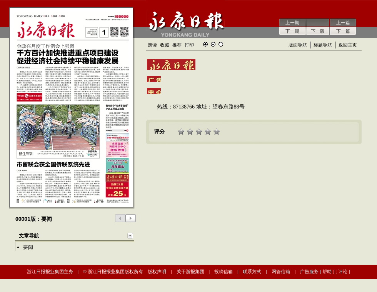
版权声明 (157, 271)
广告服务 (309, 271)
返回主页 (348, 45)
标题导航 (323, 45)
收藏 (164, 45)
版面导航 (298, 45)
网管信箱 (281, 271)
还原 (221, 44)
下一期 (292, 31)
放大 (205, 44)
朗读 (152, 45)
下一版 (318, 31)
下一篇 (343, 31)
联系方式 (252, 271)
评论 (342, 271)
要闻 (28, 247)
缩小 (213, 44)
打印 (189, 45)
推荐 (177, 45)
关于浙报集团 (190, 271)
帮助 (327, 271)
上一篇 (343, 22)
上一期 (292, 22)
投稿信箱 (223, 271)
